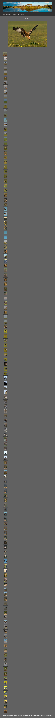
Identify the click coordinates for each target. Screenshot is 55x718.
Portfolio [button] (14, 14)
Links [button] (19, 14)
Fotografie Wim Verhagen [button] (7, 14)
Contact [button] (22, 14)
